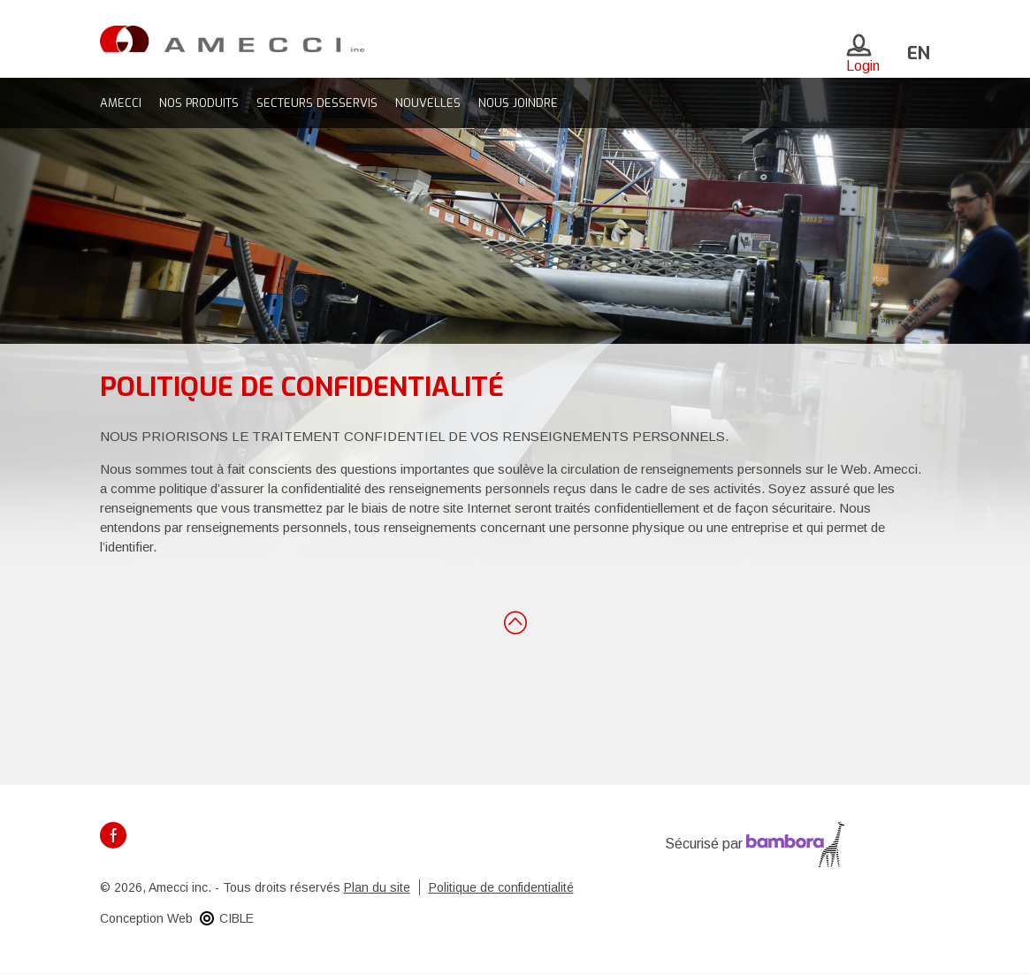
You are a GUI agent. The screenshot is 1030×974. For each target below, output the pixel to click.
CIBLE (236, 918)
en (918, 53)
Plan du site (377, 887)
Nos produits (199, 102)
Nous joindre (518, 102)
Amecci (120, 102)
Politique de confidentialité (501, 887)
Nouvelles (428, 102)
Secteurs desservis (317, 102)
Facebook (113, 835)
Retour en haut (515, 621)
